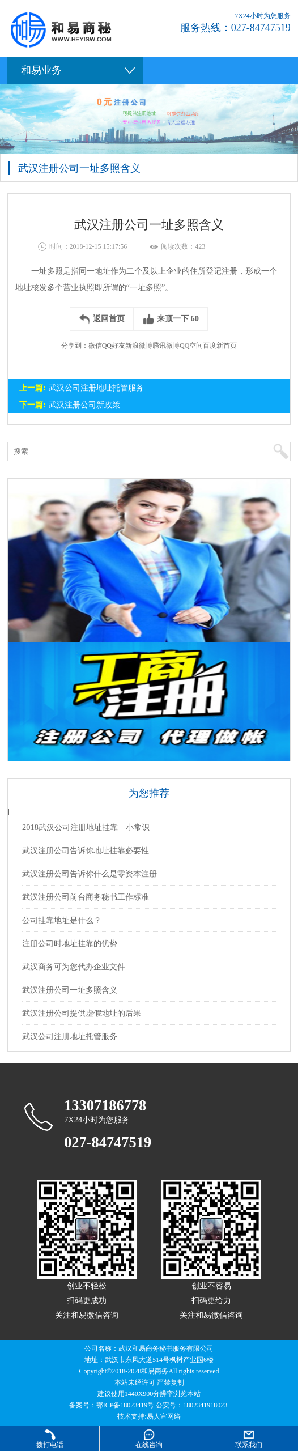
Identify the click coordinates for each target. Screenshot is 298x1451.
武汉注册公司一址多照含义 (69, 989)
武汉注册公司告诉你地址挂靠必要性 (85, 850)
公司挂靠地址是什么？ (61, 920)
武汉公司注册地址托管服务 (96, 387)
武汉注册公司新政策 (84, 404)
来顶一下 (171, 319)
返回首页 (102, 319)
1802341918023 (205, 1405)
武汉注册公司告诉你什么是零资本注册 (89, 873)
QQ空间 (191, 346)
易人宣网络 (164, 1416)
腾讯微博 (166, 346)
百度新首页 (220, 346)
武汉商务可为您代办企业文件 (73, 966)
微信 (95, 346)
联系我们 (248, 1445)
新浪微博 (138, 346)
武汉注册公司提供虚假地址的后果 (81, 1013)
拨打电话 (49, 1445)
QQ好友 (113, 346)
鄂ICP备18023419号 (125, 1405)
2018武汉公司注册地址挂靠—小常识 (86, 827)
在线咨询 (149, 1445)
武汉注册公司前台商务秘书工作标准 (85, 896)
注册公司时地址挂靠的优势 (69, 943)
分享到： (74, 346)
